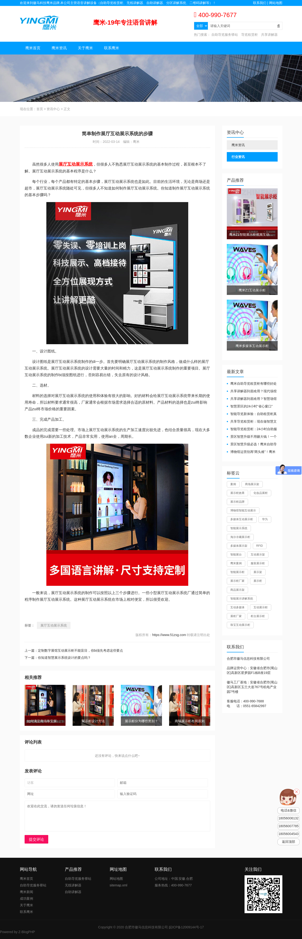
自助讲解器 (73, 892)
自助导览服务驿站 (224, 34)
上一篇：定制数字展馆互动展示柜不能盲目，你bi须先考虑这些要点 (74, 650)
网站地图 (275, 3)
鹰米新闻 (26, 892)
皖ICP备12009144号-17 (186, 927)
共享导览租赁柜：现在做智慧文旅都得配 (252, 422)
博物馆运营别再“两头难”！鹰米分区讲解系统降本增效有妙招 (251, 452)
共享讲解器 (269, 34)
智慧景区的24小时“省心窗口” (251, 406)
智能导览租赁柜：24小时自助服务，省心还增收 (252, 429)
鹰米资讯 (59, 48)
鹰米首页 (32, 48)
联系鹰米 (111, 48)
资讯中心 (53, 109)
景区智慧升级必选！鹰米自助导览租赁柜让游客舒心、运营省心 (252, 444)
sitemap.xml (118, 885)
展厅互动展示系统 (53, 625)
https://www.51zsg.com (169, 635)
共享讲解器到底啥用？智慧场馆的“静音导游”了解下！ (252, 399)
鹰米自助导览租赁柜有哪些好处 (253, 383)
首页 (39, 109)
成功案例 (26, 898)
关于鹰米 (85, 48)
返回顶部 (288, 842)
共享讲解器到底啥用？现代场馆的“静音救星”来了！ (252, 391)
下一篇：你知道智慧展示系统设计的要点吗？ (58, 657)
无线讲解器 (73, 885)
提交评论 (36, 839)
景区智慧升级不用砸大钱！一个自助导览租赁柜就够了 (252, 437)
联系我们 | (261, 3)
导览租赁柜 (249, 34)
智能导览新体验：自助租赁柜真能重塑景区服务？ (252, 414)
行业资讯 (238, 157)
